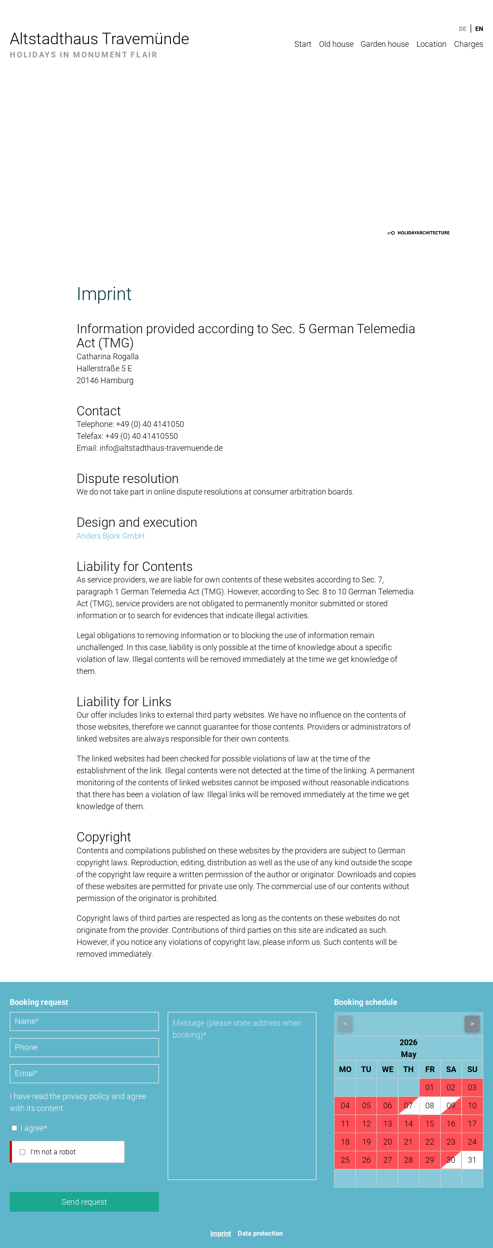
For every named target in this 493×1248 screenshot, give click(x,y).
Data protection (260, 1233)
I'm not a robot (53, 1152)
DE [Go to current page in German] (462, 28)
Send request (84, 1201)
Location (431, 44)
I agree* (33, 1128)
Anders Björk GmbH (111, 535)
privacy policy (86, 1096)
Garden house (385, 44)
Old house (336, 44)
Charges (468, 44)
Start (303, 44)
